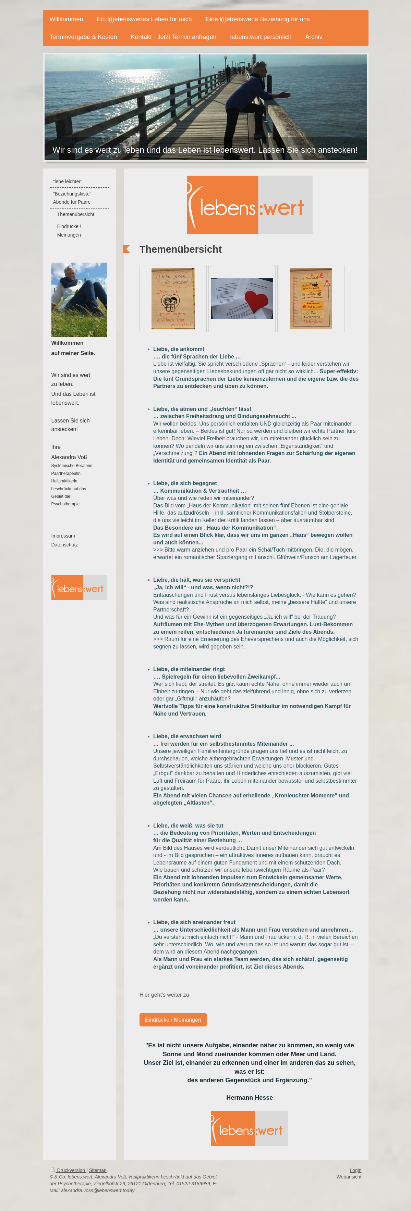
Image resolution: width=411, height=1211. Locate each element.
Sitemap (98, 1170)
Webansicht (349, 1177)
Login (355, 1170)
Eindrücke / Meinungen (173, 1020)
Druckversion (68, 1170)
